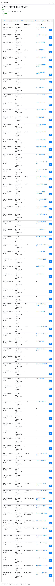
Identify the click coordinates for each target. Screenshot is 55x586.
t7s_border (4, 2)
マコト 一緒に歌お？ (41, 139)
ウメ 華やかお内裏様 (41, 528)
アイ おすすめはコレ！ (41, 401)
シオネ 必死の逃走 (40, 311)
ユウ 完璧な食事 (40, 378)
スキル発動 (41, 21)
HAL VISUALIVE (40, 274)
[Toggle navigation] (51, 2)
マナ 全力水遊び (40, 117)
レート (16, 21)
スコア (10, 21)
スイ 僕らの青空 (40, 87)
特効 (27, 21)
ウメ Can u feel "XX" (41, 132)
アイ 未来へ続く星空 (41, 259)
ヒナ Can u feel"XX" (41, 109)
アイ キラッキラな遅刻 (41, 326)
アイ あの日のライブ (41, 251)
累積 (5, 21)
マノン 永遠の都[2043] (41, 214)
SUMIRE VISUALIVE (41, 147)
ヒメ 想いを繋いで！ (41, 57)
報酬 (22, 21)
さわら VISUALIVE (40, 102)
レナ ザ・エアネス (40, 42)
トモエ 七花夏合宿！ (41, 460)
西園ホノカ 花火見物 (41, 550)
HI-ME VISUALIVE (40, 266)
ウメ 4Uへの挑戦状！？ (41, 154)
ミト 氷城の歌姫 (40, 49)
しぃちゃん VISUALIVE (41, 94)
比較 (48, 21)
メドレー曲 (33, 21)
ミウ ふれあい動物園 (41, 513)
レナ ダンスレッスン (41, 520)
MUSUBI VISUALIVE (41, 236)
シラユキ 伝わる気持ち (41, 363)
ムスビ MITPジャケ (41, 558)
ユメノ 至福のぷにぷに (41, 79)
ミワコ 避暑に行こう (41, 229)
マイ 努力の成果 (40, 341)
